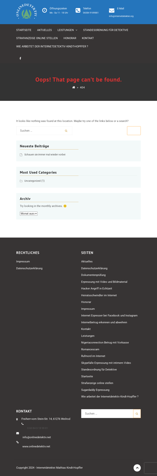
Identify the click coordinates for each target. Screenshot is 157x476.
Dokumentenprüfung (93, 275)
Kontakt (88, 38)
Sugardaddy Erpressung (95, 390)
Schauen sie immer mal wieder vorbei (44, 154)
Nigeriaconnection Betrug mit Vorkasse (105, 342)
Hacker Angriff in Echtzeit (96, 288)
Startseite (23, 30)
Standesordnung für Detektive (105, 30)
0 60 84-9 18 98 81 (37, 428)
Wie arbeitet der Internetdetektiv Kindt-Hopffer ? (52, 46)
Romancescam (90, 349)
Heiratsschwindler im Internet (99, 295)
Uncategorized (32, 180)
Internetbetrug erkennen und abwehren (104, 322)
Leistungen (66, 30)
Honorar (70, 38)
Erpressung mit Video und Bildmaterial (104, 281)
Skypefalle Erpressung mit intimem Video (106, 363)
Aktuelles (44, 30)
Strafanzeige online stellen (37, 38)
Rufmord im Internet (93, 356)
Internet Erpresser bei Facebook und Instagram (109, 315)
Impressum (23, 261)
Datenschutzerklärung (29, 268)
